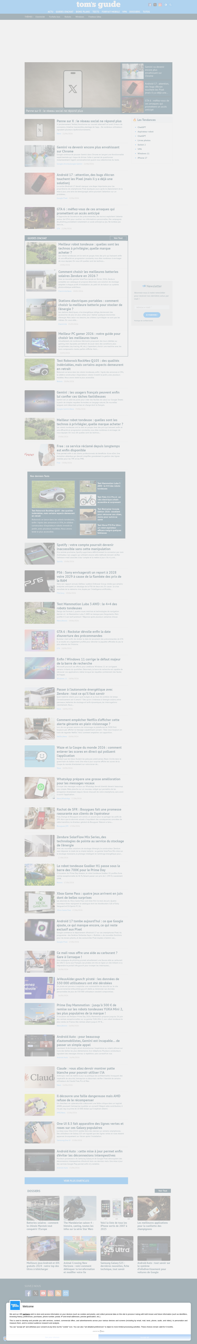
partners (26, 1314)
